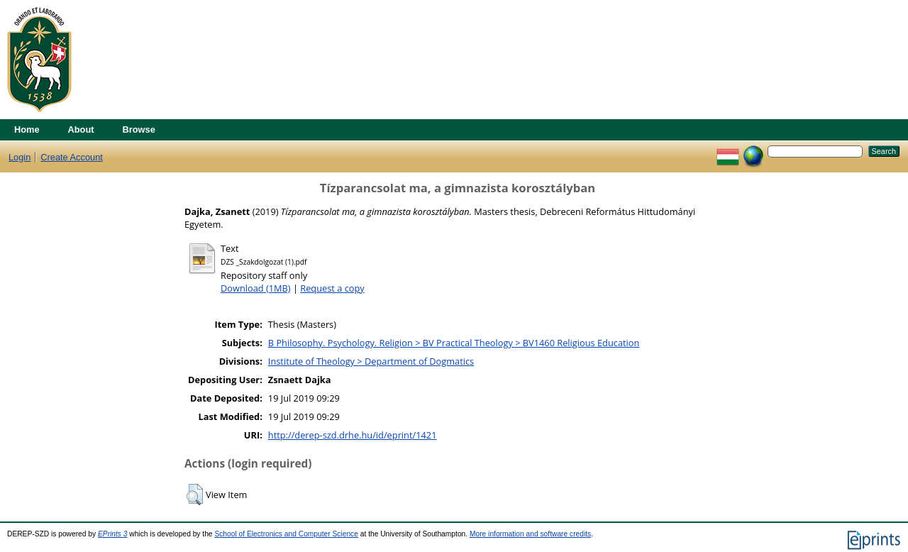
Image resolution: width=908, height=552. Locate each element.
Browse (139, 129)
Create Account (71, 157)
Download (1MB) (256, 288)
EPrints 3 (113, 534)
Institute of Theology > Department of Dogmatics (371, 361)
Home (27, 129)
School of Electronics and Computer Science (286, 534)
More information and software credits (530, 534)
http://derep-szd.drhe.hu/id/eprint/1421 (352, 435)
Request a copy (332, 288)
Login (20, 157)
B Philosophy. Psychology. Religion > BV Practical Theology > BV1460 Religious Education (454, 342)
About (81, 129)
